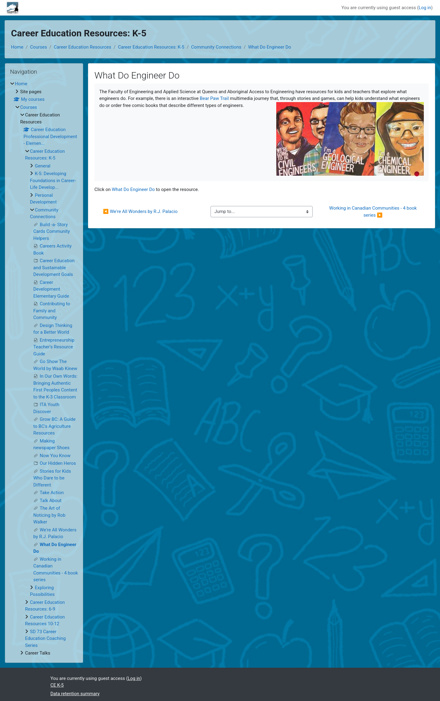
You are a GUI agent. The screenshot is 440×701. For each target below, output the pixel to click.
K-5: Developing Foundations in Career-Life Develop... (53, 180)
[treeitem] (44, 368)
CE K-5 (57, 685)
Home (17, 47)
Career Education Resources (82, 47)
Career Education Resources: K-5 (151, 47)
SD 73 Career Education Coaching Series (45, 638)
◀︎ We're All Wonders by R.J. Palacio (140, 211)
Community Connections (216, 47)
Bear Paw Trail (214, 98)
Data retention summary (75, 693)
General (42, 166)
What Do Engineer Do (269, 47)
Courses (38, 47)
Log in (425, 7)
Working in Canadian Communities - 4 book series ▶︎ (373, 211)
